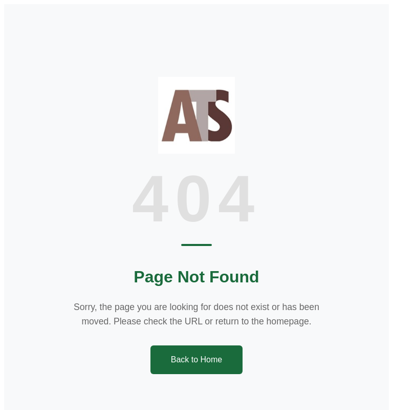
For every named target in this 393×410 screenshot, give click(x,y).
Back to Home (196, 359)
